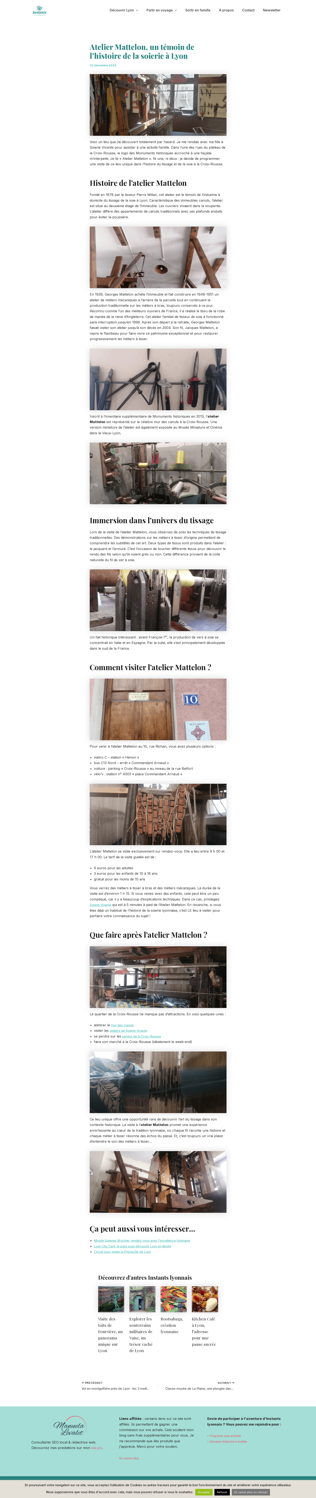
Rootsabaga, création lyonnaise (172, 1324)
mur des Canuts (123, 1025)
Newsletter (272, 10)
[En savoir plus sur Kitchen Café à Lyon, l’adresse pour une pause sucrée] (205, 1298)
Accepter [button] (204, 1492)
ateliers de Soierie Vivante (130, 1030)
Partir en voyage (169, 10)
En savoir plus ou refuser (250, 1492)
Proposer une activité (227, 1436)
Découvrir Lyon (133, 10)
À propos (230, 10)
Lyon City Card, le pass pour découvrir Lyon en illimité (137, 1246)
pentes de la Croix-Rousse (143, 1036)
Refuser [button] (222, 1492)
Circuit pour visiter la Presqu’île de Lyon (126, 1251)
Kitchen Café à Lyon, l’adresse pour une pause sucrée (204, 1330)
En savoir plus (130, 1458)
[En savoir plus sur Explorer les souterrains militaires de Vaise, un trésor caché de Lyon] (142, 1298)
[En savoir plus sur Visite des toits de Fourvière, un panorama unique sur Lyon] (111, 1298)
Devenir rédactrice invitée (230, 1441)
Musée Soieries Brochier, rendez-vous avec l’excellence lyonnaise (147, 1240)
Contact (251, 10)
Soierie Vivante (102, 905)
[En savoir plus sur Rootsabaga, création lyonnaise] (174, 1298)
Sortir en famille (203, 10)
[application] (145, 10)
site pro (97, 1448)
